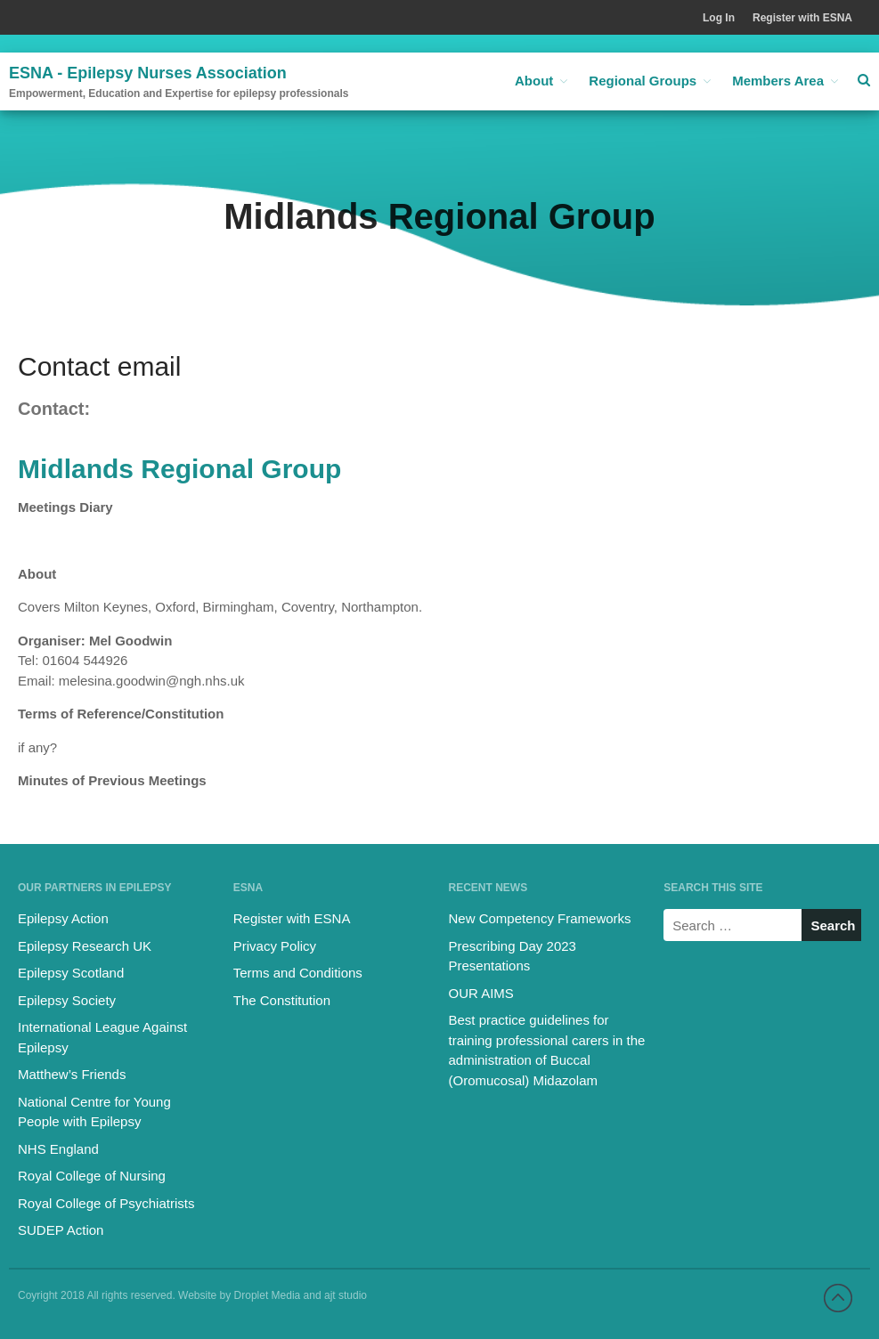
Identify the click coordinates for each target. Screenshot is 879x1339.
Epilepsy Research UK (84, 946)
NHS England (58, 1148)
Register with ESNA (802, 18)
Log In (719, 18)
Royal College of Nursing (92, 1175)
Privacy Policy (274, 946)
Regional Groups (642, 80)
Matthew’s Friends (72, 1074)
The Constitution (281, 1000)
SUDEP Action (60, 1230)
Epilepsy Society (67, 1000)
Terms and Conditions (297, 972)
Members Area (778, 80)
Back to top (838, 1298)
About (534, 80)
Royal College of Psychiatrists (106, 1203)
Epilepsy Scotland (71, 972)
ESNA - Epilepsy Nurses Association (148, 73)
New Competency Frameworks (540, 918)
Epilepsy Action (63, 918)
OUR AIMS (481, 993)
